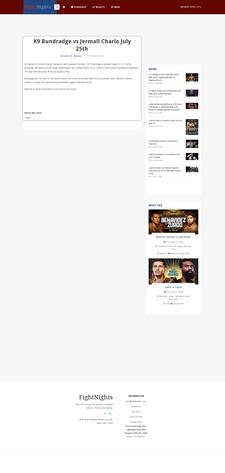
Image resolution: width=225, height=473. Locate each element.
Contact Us (136, 406)
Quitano (67, 56)
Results (98, 7)
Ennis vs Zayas (173, 287)
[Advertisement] (82, 27)
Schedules (78, 7)
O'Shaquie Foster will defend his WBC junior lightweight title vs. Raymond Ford (164, 77)
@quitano (77, 56)
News (115, 7)
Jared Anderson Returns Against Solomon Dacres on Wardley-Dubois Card (165, 171)
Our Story (136, 411)
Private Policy (136, 422)
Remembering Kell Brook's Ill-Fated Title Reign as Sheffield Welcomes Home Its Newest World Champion (165, 107)
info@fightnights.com (136, 401)
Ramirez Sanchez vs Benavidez (173, 236)
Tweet (27, 118)
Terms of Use (136, 417)
